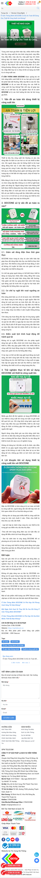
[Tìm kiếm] (38, 8)
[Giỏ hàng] (38, 3)
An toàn (5, 642)
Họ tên (4, 701)
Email (4, 709)
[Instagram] (17, 839)
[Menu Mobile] (2, 3)
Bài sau (26, 662)
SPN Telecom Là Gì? (28, 741)
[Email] (20, 712)
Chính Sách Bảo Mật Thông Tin (10, 742)
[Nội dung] (20, 691)
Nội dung (5, 682)
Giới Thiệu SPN (6, 729)
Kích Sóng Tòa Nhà (27, 729)
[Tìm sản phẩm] (18, 8)
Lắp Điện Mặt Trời (27, 738)
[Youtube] (12, 839)
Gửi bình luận (8, 718)
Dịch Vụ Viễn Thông (27, 732)
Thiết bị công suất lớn (30, 649)
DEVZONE (15, 642)
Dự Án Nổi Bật (26, 735)
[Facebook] (3, 839)
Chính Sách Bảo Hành (9, 738)
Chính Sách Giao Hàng (9, 735)
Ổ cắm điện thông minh (11, 649)
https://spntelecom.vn (16, 628)
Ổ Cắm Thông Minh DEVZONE (13, 645)
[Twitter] (8, 839)
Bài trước (16, 662)
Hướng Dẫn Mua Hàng (9, 732)
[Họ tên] (20, 704)
